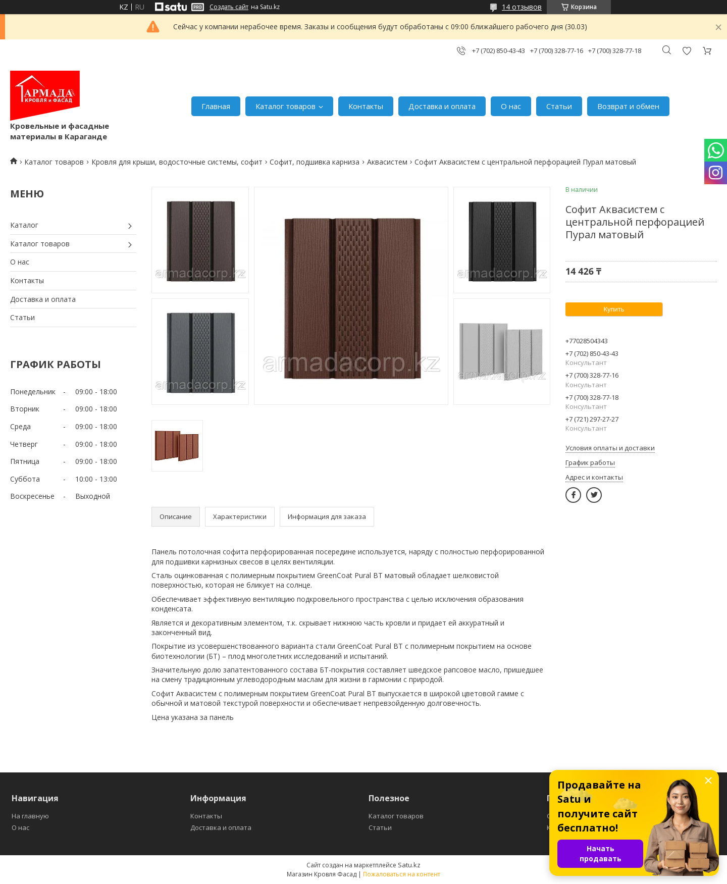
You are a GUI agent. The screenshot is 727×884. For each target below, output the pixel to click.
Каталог (24, 225)
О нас (511, 106)
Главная (215, 106)
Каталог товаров (285, 106)
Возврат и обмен (628, 106)
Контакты (365, 106)
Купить (613, 309)
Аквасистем (387, 162)
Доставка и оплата (442, 106)
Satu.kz (409, 864)
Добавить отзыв (687, 50)
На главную (30, 815)
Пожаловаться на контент (401, 874)
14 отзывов (522, 7)
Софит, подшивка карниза (314, 162)
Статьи (559, 106)
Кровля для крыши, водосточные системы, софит (177, 162)
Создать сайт (229, 7)
